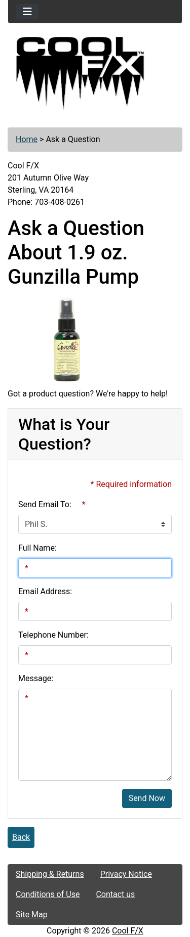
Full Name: (37, 548)
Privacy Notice (126, 874)
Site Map (32, 914)
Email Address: (45, 591)
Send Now (147, 798)
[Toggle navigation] (27, 11)
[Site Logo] (95, 73)
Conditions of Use (48, 894)
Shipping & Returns (50, 874)
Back (21, 837)
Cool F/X (127, 930)
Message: (35, 678)
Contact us (115, 894)
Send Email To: (44, 504)
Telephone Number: (53, 635)
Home (26, 139)
